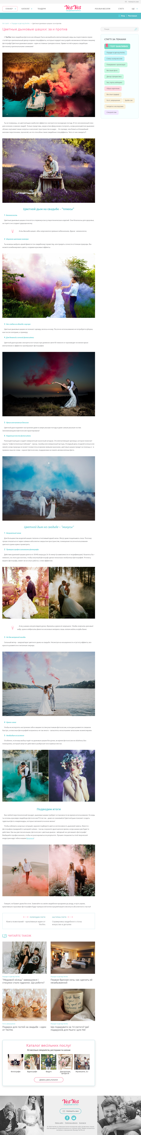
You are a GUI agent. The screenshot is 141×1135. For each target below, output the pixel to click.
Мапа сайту (59, 1123)
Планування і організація (116, 65)
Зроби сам (128, 100)
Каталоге (30, 838)
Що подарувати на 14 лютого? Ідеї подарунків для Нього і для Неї (70, 1028)
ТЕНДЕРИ (42, 9)
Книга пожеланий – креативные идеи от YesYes (25, 923)
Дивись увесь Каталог (48, 1080)
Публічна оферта (71, 1123)
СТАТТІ (121, 9)
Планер (9, 9)
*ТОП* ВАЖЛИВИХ (118, 46)
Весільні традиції (113, 94)
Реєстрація (132, 16)
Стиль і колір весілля (114, 59)
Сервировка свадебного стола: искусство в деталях (67, 923)
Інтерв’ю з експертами (115, 106)
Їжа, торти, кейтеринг (114, 83)
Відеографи (32, 1063)
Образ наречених (113, 89)
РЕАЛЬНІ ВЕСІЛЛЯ (102, 9)
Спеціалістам (111, 112)
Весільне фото (112, 71)
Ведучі (48, 1063)
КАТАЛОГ (26, 9)
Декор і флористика (114, 77)
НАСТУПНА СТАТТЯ (59, 917)
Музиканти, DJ (82, 1063)
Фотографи (15, 1063)
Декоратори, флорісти (65, 1064)
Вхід (123, 16)
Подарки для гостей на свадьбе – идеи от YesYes (24, 1028)
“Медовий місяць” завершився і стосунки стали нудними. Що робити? (23, 981)
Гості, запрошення (8, 1024)
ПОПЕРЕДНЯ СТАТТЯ (37, 917)
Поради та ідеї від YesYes (11, 977)
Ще (133, 9)
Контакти (82, 1123)
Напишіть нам (133, 2)
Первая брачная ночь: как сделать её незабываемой (71, 981)
